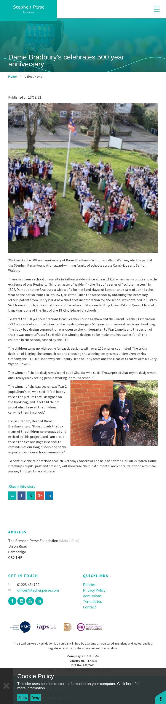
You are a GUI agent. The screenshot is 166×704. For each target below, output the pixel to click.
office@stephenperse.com (33, 590)
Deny (36, 697)
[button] (160, 697)
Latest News (33, 76)
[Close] (6, 686)
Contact (89, 607)
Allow (22, 697)
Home (12, 76)
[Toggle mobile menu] (157, 9)
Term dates (92, 601)
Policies (89, 584)
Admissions (92, 595)
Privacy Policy (94, 590)
